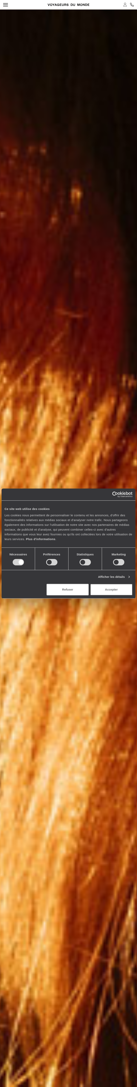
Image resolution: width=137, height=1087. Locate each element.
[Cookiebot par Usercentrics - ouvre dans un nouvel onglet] (115, 494)
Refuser (67, 589)
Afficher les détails (111, 576)
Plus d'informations (40, 539)
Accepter (111, 589)
